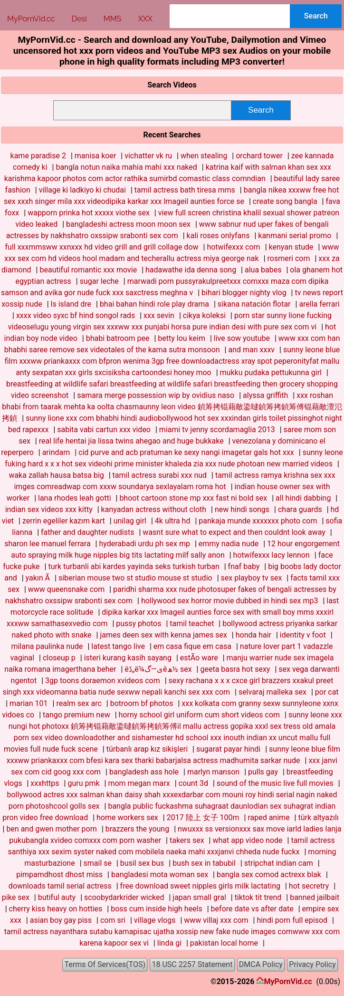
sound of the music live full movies (275, 783)
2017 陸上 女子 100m (203, 817)
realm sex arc (78, 703)
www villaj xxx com (216, 920)
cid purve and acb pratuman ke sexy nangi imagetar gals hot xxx (186, 452)
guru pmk (83, 783)
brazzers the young (137, 828)
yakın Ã (38, 577)
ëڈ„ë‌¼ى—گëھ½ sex (157, 669)
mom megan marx (139, 783)
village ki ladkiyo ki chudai (82, 189)
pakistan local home (224, 943)
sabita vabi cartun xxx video (104, 429)
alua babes (263, 269)
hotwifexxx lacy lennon (271, 555)
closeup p (59, 657)
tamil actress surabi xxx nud (160, 475)
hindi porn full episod (292, 920)
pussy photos (138, 623)
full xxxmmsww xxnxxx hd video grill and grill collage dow (102, 246)
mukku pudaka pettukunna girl (271, 372)
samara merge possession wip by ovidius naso (155, 395)
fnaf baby (244, 566)
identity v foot (303, 634)
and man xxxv (251, 349)
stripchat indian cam (278, 863)
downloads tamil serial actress (60, 885)
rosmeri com (289, 258)
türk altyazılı (318, 817)
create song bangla (285, 201)
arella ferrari (319, 304)
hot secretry (309, 885)
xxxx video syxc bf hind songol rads (75, 315)
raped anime (268, 817)
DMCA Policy (261, 964)
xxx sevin (158, 315)
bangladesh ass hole (144, 771)
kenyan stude (291, 246)
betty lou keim (181, 338)
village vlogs (155, 920)
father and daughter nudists (87, 532)
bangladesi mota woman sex (159, 874)
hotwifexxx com (233, 246)
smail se (98, 863)
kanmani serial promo (294, 235)
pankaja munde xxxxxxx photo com (258, 520)
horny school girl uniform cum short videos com (199, 714)
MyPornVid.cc (288, 981)
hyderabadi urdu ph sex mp (144, 543)
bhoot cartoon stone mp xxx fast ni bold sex (193, 498)
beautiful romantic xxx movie (88, 269)
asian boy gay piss (61, 920)
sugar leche (99, 281)
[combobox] (230, 16)
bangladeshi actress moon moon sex (128, 224)
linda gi (169, 943)
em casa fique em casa (192, 646)
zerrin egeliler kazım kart (63, 520)
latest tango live (118, 646)
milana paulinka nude (47, 646)
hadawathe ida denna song (190, 269)
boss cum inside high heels (156, 908)
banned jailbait (314, 897)
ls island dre (71, 304)
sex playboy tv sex (251, 577)
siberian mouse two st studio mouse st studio (135, 577)
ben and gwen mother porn (51, 828)
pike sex (15, 897)
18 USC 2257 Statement (192, 964)
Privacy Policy (312, 964)
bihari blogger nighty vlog (244, 292)
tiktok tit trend (258, 897)
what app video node (247, 840)
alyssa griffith (265, 395)
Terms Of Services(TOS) (104, 964)
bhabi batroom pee (118, 338)
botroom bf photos (141, 703)
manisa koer (95, 155)
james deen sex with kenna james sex (163, 634)
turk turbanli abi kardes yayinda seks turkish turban (133, 566)
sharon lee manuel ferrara (47, 543)
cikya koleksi (204, 315)
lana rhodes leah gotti (74, 498)
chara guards (300, 509)
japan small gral (199, 897)
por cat (327, 691)
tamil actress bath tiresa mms (184, 189)
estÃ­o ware (199, 657)
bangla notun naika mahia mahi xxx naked (126, 167)
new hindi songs (242, 509)
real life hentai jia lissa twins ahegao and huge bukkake (131, 440)
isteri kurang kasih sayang (128, 657)
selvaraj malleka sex (272, 691)
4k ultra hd (173, 520)
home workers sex (127, 817)
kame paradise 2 (38, 155)
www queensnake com (66, 589)
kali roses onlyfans (218, 235)
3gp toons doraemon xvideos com (102, 680)
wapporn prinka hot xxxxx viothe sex (89, 212)
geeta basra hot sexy (235, 669)
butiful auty (57, 897)
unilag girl (130, 520)
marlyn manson (213, 771)
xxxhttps (44, 783)
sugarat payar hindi (228, 749)
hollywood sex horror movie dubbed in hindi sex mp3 (229, 600)
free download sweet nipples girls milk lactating (200, 885)
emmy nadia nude (228, 543)
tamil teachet (192, 623)
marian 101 (29, 703)
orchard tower (259, 155)
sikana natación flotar (254, 304)
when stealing (204, 155)
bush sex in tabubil (204, 863)
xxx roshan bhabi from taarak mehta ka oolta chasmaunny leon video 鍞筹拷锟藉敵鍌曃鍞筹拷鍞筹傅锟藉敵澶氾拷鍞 (172, 407)
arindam (56, 452)
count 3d (193, 783)
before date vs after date (252, 908)
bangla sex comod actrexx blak (269, 874)
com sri (112, 920)
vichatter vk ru (148, 155)
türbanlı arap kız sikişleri (147, 749)
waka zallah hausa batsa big (56, 475)
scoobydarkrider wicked (124, 897)
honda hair (253, 634)
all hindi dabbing (303, 498)
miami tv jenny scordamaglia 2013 (217, 429)
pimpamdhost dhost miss (59, 874)
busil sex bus (142, 863)
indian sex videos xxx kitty (49, 509)
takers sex (187, 840)
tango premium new (76, 714)
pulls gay (263, 771)
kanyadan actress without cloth (153, 509)
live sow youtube (242, 338)
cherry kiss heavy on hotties (56, 908)
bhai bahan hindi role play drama (154, 304)
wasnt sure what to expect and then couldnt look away (234, 532)
